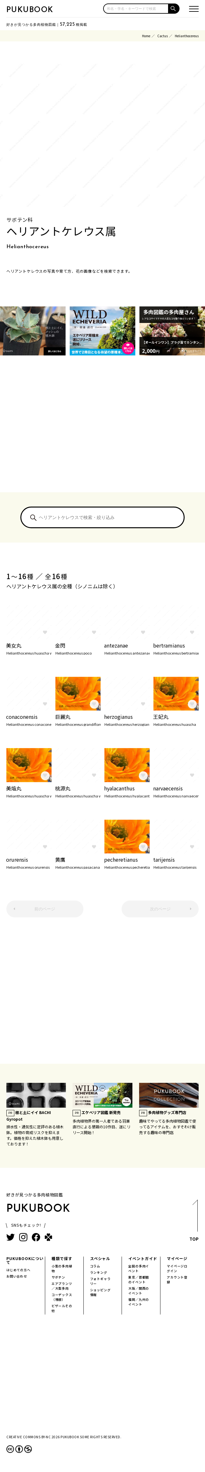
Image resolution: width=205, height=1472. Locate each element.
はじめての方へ (18, 1269)
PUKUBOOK (29, 10)
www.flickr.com (74, 706)
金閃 (78, 648)
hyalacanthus (127, 791)
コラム (95, 1266)
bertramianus (176, 648)
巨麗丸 (78, 719)
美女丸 (29, 648)
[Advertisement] (102, 431)
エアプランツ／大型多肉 (62, 1286)
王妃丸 (176, 719)
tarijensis (176, 862)
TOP (194, 1222)
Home (146, 35)
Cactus (162, 35)
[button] (174, 9)
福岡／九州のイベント (138, 1302)
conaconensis (29, 719)
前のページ (44, 909)
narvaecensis (176, 791)
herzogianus (127, 719)
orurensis (29, 862)
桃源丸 (78, 791)
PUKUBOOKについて (25, 1260)
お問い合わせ (16, 1276)
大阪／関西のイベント (138, 1290)
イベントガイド (142, 1258)
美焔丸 (29, 791)
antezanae (127, 648)
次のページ (160, 909)
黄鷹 (78, 862)
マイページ (177, 1258)
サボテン (58, 1277)
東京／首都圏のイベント (138, 1279)
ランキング (98, 1272)
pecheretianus (127, 862)
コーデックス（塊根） (62, 1297)
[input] (136, 9)
